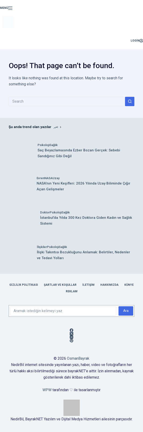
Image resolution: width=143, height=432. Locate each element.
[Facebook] (71, 330)
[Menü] (6, 8)
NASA (48, 178)
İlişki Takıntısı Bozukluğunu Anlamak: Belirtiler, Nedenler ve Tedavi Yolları (83, 255)
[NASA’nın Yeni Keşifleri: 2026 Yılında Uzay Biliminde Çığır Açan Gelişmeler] (23, 184)
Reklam (71, 291)
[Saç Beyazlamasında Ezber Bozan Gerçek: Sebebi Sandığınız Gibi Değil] (23, 150)
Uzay (55, 178)
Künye (129, 284)
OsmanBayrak (78, 358)
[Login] (137, 40)
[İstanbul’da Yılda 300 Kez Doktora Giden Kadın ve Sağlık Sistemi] (24, 218)
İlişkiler (42, 247)
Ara (126, 311)
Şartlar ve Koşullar (60, 284)
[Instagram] (71, 337)
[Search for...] (67, 101)
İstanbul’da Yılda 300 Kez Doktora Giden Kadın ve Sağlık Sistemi (86, 221)
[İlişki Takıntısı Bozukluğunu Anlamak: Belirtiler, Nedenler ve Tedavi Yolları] (23, 253)
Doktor (45, 212)
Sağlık (53, 145)
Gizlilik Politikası (23, 284)
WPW (47, 390)
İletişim (88, 284)
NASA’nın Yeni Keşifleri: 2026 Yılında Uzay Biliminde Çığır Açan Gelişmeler (83, 186)
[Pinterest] (71, 340)
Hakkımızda (109, 284)
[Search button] (129, 101)
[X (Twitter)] (71, 333)
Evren (40, 178)
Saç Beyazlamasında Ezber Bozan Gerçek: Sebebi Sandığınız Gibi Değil (79, 153)
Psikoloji (43, 145)
